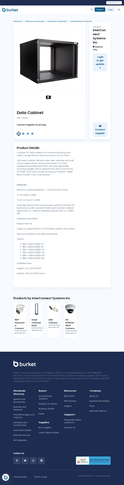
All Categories (20, 440)
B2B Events (69, 396)
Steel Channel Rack (36, 322)
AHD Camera (52, 321)
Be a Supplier (45, 427)
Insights (68, 406)
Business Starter (46, 408)
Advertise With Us (98, 411)
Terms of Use (40, 476)
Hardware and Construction (20, 424)
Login (110, 9)
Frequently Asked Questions (72, 421)
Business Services (21, 435)
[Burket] (10, 9)
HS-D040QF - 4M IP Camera (70, 324)
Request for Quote (48, 403)
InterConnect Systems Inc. (20, 332)
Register (100, 9)
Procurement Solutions (45, 397)
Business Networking (99, 401)
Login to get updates (100, 62)
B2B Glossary (70, 401)
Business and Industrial (19, 408)
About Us (93, 396)
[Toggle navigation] (119, 10)
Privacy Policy (20, 476)
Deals (41, 413)
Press (92, 406)
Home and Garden (22, 430)
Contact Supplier (100, 130)
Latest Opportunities (49, 432)
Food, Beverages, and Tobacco (23, 416)
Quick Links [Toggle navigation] (114, 2)
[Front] (24, 363)
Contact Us (69, 427)
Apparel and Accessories (19, 400)
